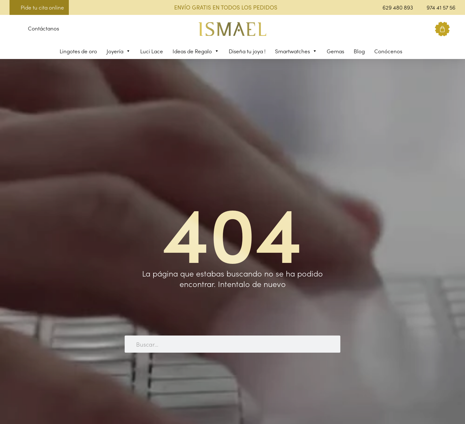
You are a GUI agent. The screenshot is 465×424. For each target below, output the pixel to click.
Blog (359, 51)
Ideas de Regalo (196, 51)
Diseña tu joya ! (247, 51)
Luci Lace (151, 51)
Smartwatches (296, 51)
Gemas (335, 51)
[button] (14, 29)
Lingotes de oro (78, 51)
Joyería (119, 51)
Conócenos (388, 51)
